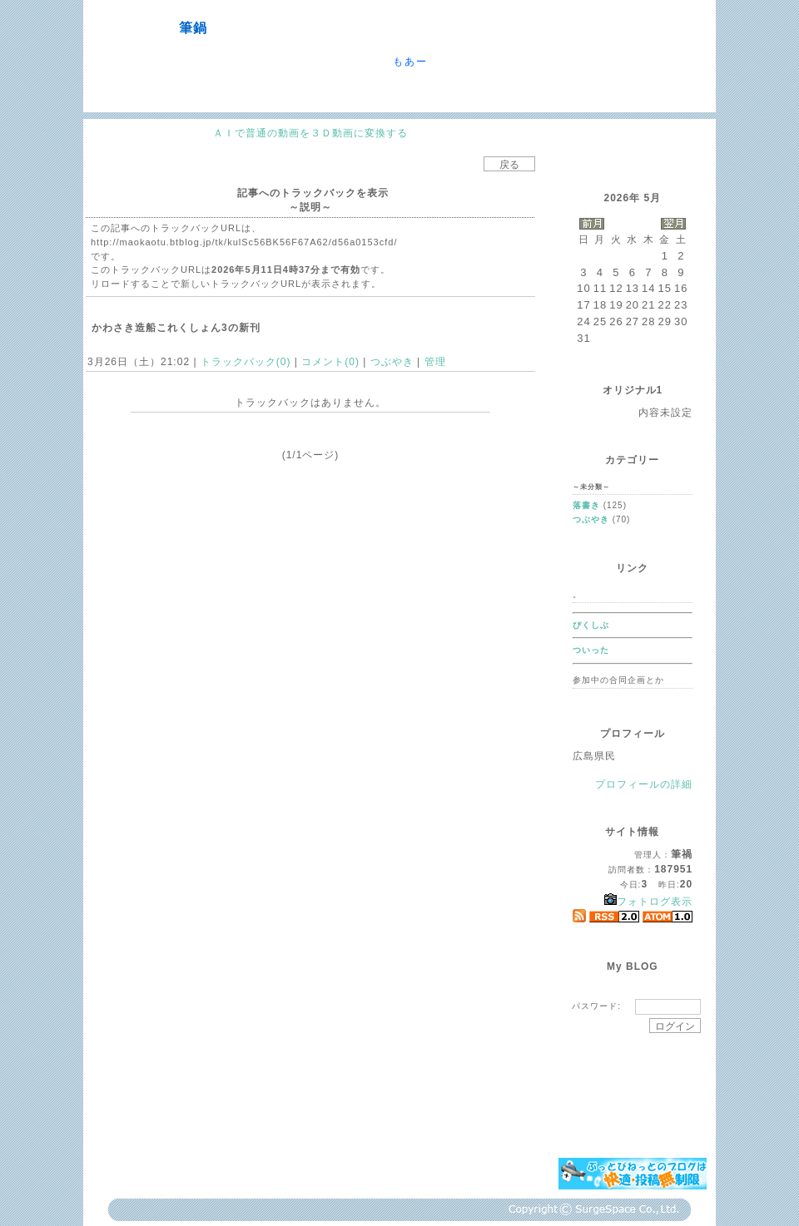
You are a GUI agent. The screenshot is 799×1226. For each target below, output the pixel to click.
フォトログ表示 (648, 901)
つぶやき (391, 362)
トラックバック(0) (246, 362)
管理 (435, 362)
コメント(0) (329, 362)
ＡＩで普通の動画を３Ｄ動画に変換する (310, 133)
